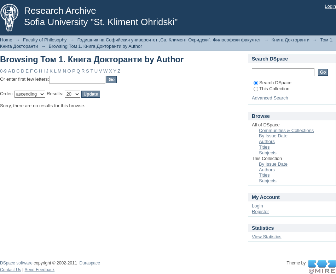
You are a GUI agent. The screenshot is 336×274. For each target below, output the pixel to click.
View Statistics (267, 236)
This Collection (271, 88)
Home (6, 39)
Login (330, 6)
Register (260, 211)
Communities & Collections (286, 130)
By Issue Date (273, 135)
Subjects (268, 152)
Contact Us (10, 269)
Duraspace (89, 263)
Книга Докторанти (290, 39)
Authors (267, 141)
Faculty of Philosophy (45, 39)
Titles (264, 147)
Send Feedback (40, 269)
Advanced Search (270, 98)
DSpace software (16, 263)
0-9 (3, 71)
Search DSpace (272, 82)
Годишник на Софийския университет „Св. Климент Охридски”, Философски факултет (169, 39)
